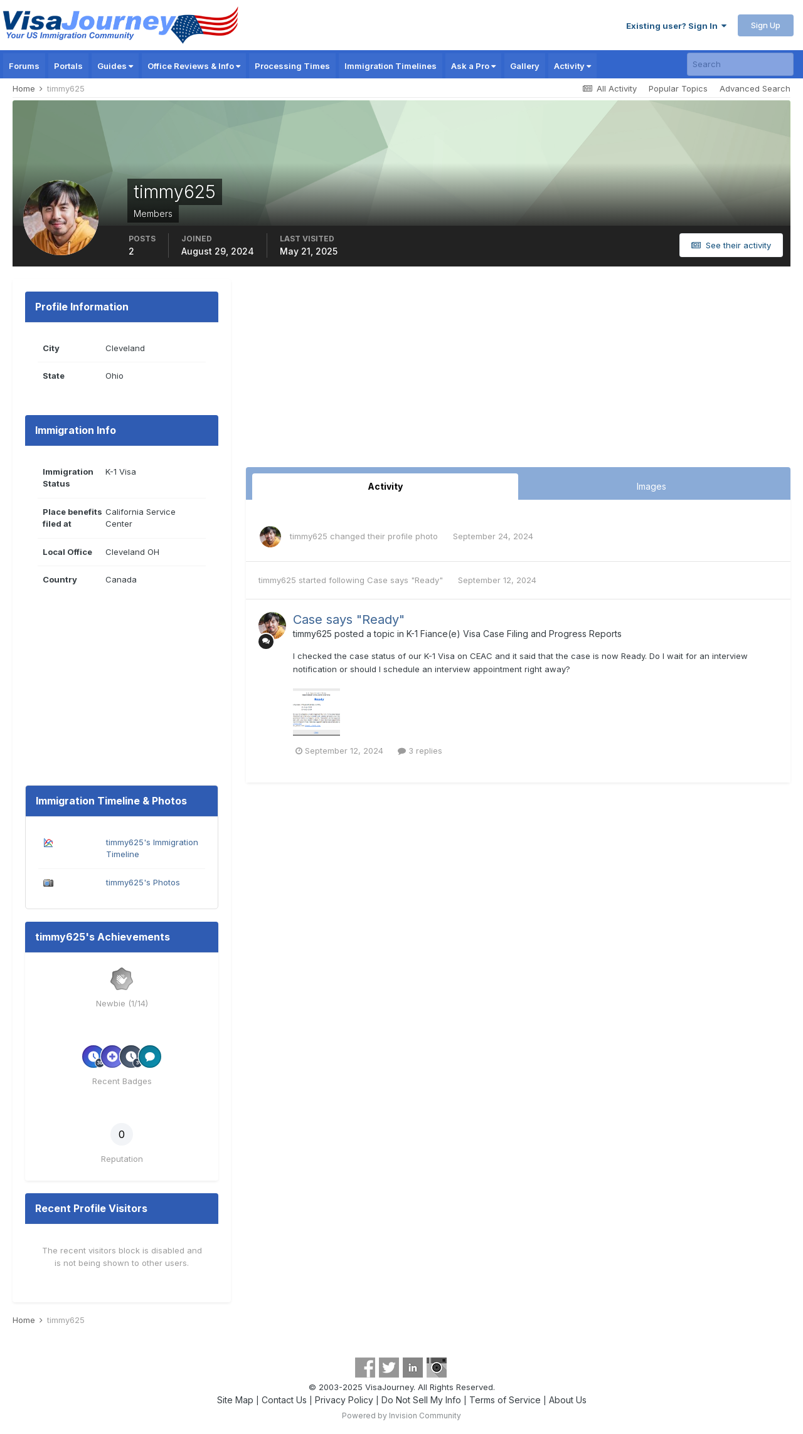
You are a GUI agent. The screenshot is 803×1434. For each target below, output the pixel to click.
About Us (568, 1399)
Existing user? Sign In (676, 26)
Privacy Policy (344, 1399)
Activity (572, 66)
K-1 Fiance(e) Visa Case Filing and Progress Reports (514, 633)
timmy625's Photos (143, 882)
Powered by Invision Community (401, 1415)
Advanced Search (755, 88)
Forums (24, 66)
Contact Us (284, 1399)
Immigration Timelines (390, 66)
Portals (68, 66)
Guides (115, 66)
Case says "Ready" (406, 580)
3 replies (420, 751)
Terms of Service (505, 1399)
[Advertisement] (518, 373)
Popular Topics (678, 88)
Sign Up (765, 25)
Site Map (235, 1399)
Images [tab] (651, 486)
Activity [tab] (385, 486)
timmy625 (308, 536)
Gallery (525, 66)
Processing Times (292, 66)
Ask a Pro (473, 66)
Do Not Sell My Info (421, 1399)
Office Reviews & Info (193, 66)
